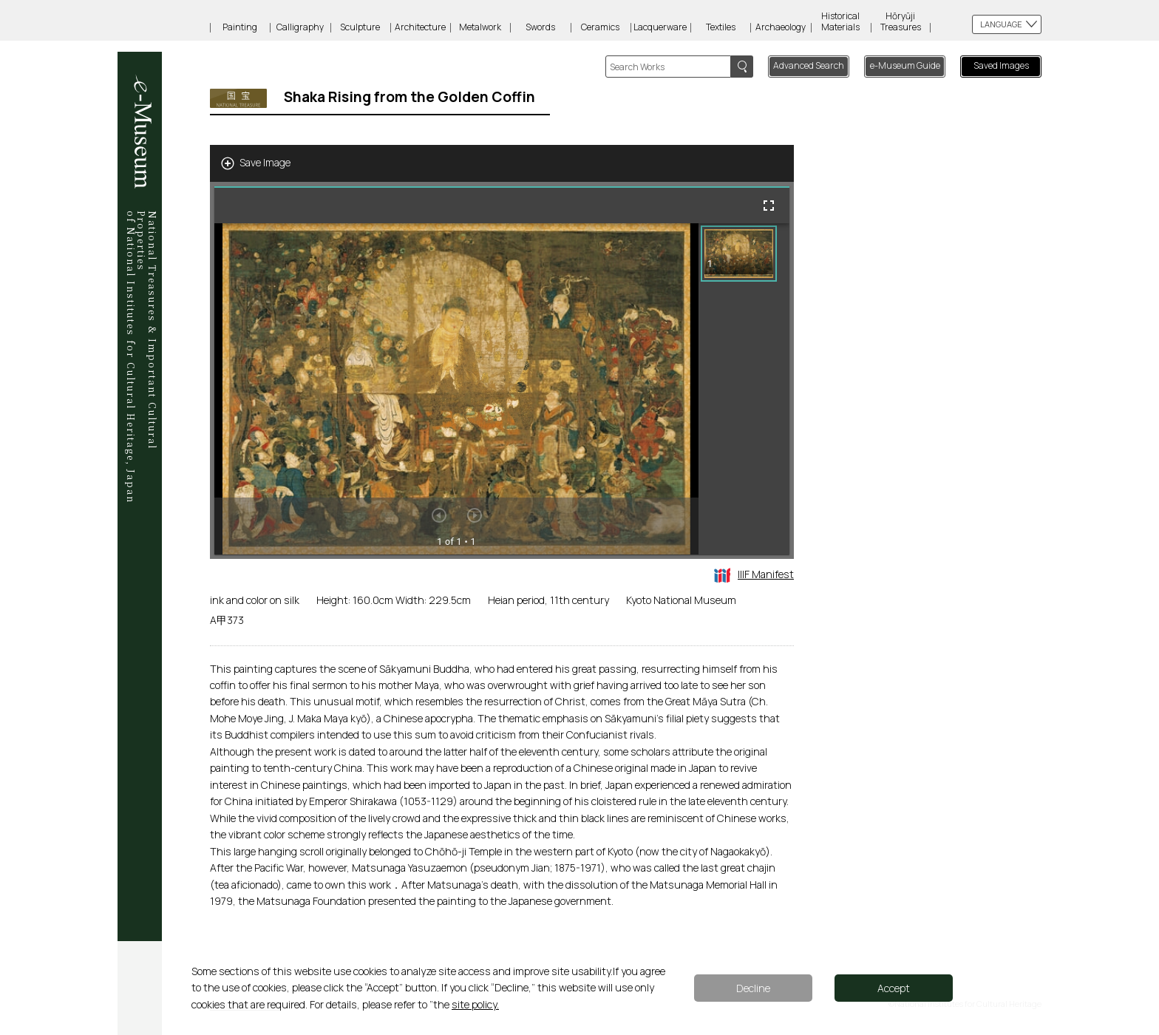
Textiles (720, 27)
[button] (738, 253)
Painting (239, 27)
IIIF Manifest (754, 574)
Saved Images (1001, 65)
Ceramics (600, 27)
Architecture (420, 27)
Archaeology (780, 27)
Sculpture (360, 27)
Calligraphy (300, 27)
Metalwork (480, 27)
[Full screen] (768, 205)
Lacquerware (660, 27)
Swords (540, 27)
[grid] (744, 388)
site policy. (475, 1004)
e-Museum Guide (905, 65)
